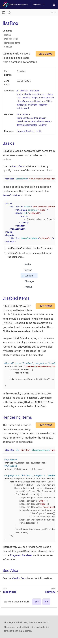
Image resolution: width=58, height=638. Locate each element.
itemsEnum (23, 101)
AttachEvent (23, 114)
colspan (49, 94)
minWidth (32, 105)
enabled (26, 97)
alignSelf (24, 90)
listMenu (50, 591)
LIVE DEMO (45, 53)
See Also (8, 46)
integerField (9, 591)
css (19, 97)
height (35, 97)
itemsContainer (46, 97)
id (17, 90)
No (46, 601)
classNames (38, 94)
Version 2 (38, 5)
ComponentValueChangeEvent (31, 118)
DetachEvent (23, 121)
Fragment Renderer (21, 555)
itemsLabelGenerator (27, 125)
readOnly (43, 105)
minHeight (22, 105)
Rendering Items (12, 43)
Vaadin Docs (19, 578)
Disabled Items (11, 39)
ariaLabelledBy (24, 94)
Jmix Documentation (15, 5)
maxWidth (47, 101)
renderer (43, 125)
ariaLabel (34, 90)
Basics (7, 35)
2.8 (52, 12)
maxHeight (35, 101)
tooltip (39, 131)
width (27, 108)
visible (20, 108)
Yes (37, 601)
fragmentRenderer (25, 131)
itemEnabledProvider (40, 121)
